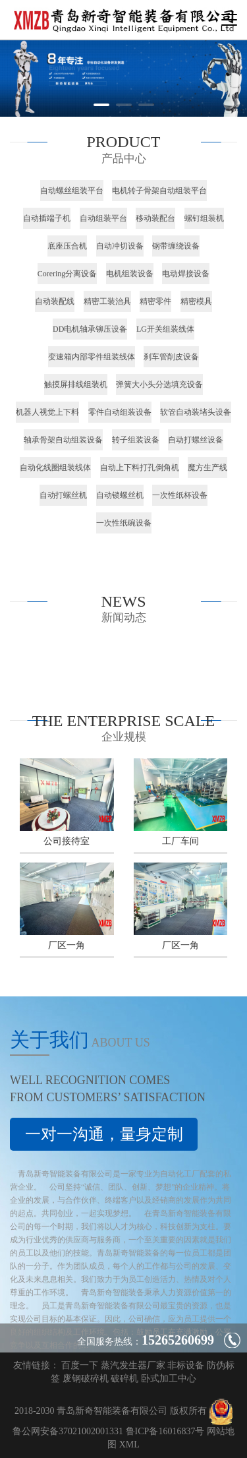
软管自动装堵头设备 (195, 412)
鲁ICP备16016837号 (165, 1431)
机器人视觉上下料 (47, 412)
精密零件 (155, 301)
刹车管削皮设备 (171, 356)
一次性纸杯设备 (179, 495)
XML (129, 1444)
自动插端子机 (46, 218)
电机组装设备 (129, 273)
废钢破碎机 (86, 1378)
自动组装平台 (103, 218)
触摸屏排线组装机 (75, 384)
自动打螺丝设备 (195, 439)
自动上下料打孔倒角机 (139, 467)
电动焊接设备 (185, 273)
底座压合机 (67, 246)
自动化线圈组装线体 (55, 467)
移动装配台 (155, 218)
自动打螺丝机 (63, 495)
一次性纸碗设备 (123, 523)
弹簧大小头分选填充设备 (159, 384)
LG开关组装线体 (165, 329)
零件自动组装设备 (119, 412)
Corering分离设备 (67, 273)
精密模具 (196, 301)
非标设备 (185, 1365)
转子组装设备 (135, 439)
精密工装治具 (107, 301)
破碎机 (124, 1378)
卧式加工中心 (168, 1378)
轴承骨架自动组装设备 (63, 439)
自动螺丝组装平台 (71, 190)
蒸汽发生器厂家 (133, 1365)
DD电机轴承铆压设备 (90, 329)
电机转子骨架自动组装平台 (159, 190)
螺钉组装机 (204, 218)
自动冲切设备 (120, 246)
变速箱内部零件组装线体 (91, 356)
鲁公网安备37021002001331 (68, 1431)
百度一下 (79, 1365)
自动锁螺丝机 (120, 495)
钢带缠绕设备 (176, 246)
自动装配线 (54, 301)
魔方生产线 (207, 467)
